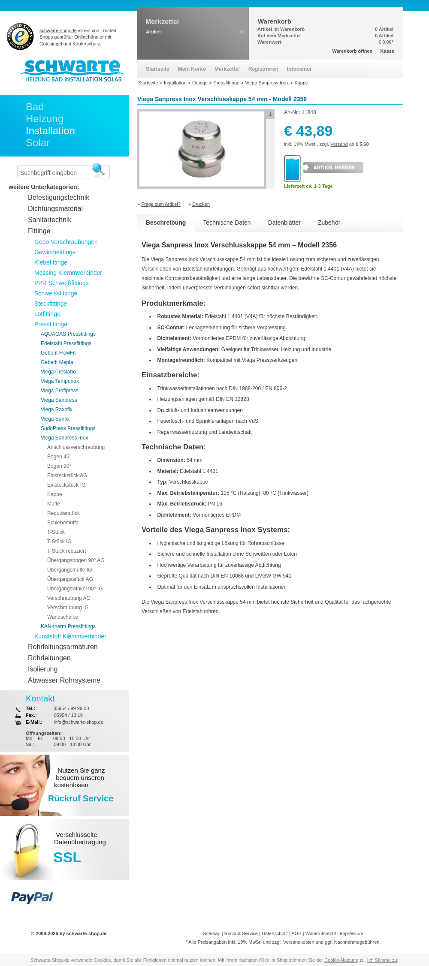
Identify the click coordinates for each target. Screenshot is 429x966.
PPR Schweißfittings (61, 283)
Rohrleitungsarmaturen (63, 646)
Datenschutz (275, 933)
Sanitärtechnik (49, 219)
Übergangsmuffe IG (69, 570)
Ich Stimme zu (382, 960)
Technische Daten (227, 222)
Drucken (201, 204)
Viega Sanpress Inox (64, 438)
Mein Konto (192, 69)
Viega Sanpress (59, 400)
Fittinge (39, 231)
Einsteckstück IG (66, 485)
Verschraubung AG (69, 598)
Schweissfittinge (55, 293)
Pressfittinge (50, 324)
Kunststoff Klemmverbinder (70, 636)
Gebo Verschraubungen (66, 241)
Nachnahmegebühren (357, 942)
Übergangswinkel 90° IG (75, 589)
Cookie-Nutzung (341, 960)
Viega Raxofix (57, 409)
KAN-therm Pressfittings (68, 626)
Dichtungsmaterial (55, 208)
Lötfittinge (47, 313)
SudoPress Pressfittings (68, 428)
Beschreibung (166, 222)
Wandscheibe (62, 617)
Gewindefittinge (55, 252)
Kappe (54, 494)
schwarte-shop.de (58, 30)
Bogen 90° (59, 466)
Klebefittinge (50, 262)
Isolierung (42, 669)
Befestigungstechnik (58, 197)
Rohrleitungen (49, 658)
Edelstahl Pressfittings (66, 343)
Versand (338, 144)
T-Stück (56, 532)
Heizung (44, 118)
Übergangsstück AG (70, 579)
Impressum (351, 933)
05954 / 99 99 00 (71, 708)
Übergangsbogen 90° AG (76, 560)
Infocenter (299, 69)
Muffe (53, 504)
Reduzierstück (63, 513)
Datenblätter (284, 222)
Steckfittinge (50, 303)
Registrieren (263, 69)
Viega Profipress (60, 391)
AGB (296, 933)
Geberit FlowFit (58, 353)
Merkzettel (227, 69)
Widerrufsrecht (320, 933)
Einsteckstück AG (67, 475)
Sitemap (211, 933)
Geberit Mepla (57, 362)
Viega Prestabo (58, 372)
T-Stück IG (59, 542)
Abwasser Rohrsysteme (64, 680)
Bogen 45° (59, 457)
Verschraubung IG (68, 608)
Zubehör (329, 222)
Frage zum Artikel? (161, 204)
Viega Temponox (60, 381)
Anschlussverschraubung (76, 447)
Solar (38, 142)
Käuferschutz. (87, 43)
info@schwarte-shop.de (78, 722)
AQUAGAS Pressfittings (68, 334)
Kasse (387, 51)
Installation (50, 130)
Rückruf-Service (241, 933)
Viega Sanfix (55, 419)
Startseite (157, 69)
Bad (35, 106)
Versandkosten (298, 942)
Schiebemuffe (63, 523)
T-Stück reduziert (66, 551)
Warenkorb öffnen (352, 51)
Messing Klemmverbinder (68, 272)
